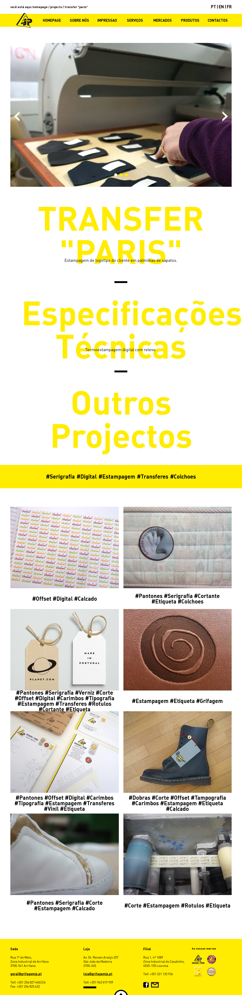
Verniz (86, 692)
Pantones (151, 595)
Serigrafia (62, 476)
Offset (43, 598)
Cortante (209, 595)
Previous (16, 116)
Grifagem (211, 700)
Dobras (141, 797)
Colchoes (185, 476)
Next (225, 116)
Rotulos (101, 703)
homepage (40, 7)
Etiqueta (165, 601)
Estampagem (118, 476)
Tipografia (101, 698)
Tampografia (210, 797)
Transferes (154, 476)
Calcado (87, 598)
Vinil (53, 808)
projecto (56, 7)
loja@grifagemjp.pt (97, 974)
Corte (106, 692)
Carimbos (72, 698)
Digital (88, 476)
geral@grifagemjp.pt (26, 974)
